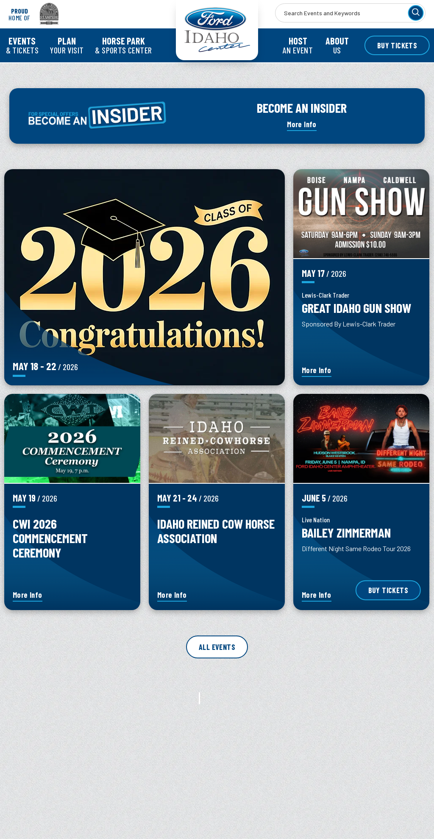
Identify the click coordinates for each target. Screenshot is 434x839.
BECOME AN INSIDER (302, 107)
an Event (298, 45)
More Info (302, 124)
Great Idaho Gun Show (356, 307)
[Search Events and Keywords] (350, 12)
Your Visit (67, 45)
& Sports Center (123, 45)
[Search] (415, 13)
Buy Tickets (397, 45)
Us (337, 45)
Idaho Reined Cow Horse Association (216, 531)
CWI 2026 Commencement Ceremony (50, 538)
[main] (217, 463)
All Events (217, 647)
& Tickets (22, 45)
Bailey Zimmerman (346, 532)
